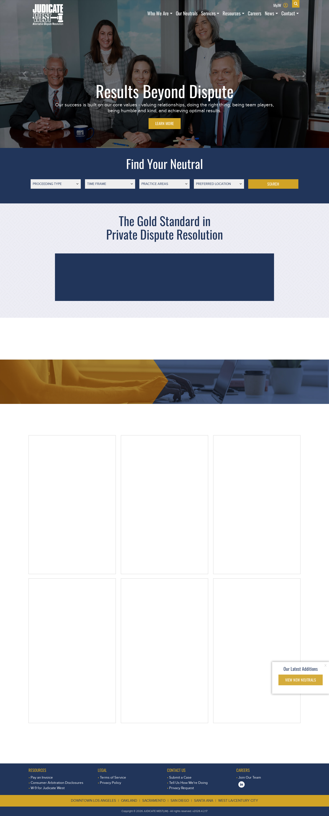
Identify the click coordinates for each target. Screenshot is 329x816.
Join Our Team (249, 777)
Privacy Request (181, 788)
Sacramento (154, 800)
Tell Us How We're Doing (188, 782)
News (269, 13)
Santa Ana (203, 800)
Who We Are (158, 13)
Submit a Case (180, 777)
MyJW (277, 5)
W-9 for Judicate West (48, 788)
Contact (288, 13)
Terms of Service (113, 777)
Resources (232, 13)
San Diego (180, 800)
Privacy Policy (110, 782)
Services (208, 13)
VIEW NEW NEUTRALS (300, 680)
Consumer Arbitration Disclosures (57, 782)
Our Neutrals (187, 13)
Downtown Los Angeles (93, 800)
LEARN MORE (164, 123)
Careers (254, 13)
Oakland (129, 800)
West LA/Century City (238, 800)
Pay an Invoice (42, 777)
